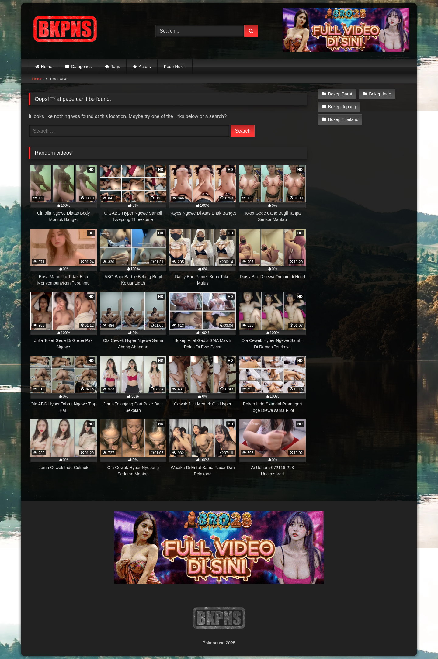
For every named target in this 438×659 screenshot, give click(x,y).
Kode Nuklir (175, 66)
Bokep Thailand (343, 119)
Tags (115, 66)
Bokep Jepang (342, 106)
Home (46, 66)
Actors (145, 66)
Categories (81, 66)
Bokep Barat (340, 93)
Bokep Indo (380, 93)
